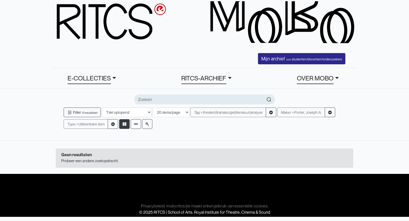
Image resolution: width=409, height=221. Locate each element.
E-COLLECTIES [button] (89, 78)
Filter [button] (82, 112)
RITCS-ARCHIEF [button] (203, 78)
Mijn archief (301, 58)
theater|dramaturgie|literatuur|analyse (228, 112)
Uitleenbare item (86, 124)
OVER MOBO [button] (315, 78)
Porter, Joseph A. (301, 112)
